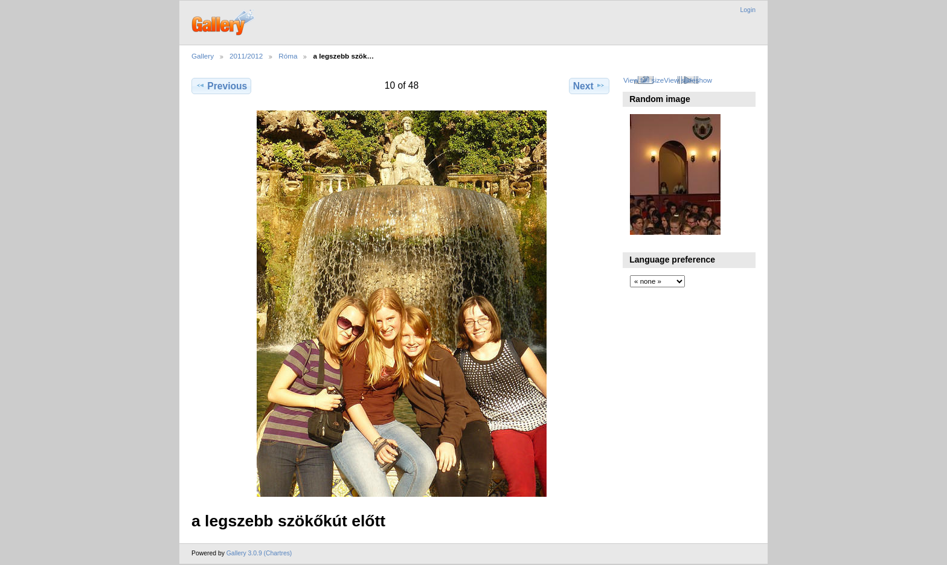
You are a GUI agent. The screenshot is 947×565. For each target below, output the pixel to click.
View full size (643, 80)
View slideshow (688, 80)
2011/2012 (246, 56)
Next (589, 85)
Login (748, 10)
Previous (221, 85)
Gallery (202, 56)
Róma (287, 56)
